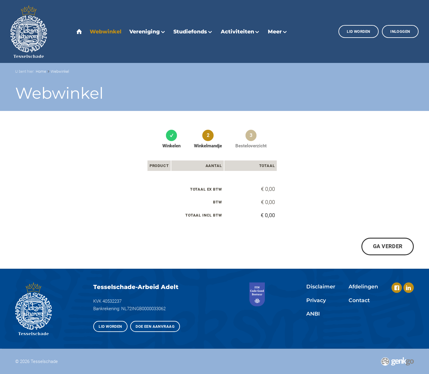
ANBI (313, 313)
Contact (359, 300)
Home (41, 71)
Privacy (316, 300)
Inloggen (400, 31)
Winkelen (171, 146)
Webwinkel (60, 71)
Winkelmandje (208, 146)
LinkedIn (408, 287)
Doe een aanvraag (155, 326)
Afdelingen (363, 286)
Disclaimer (320, 286)
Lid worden (358, 31)
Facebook (396, 287)
